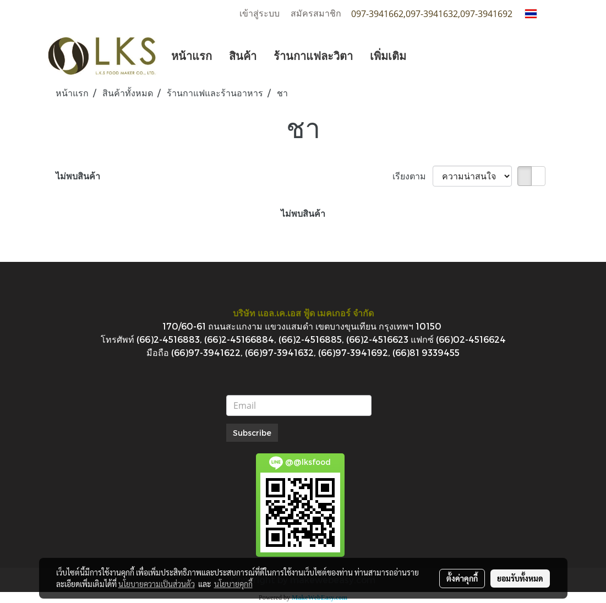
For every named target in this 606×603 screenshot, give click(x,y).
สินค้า (242, 55)
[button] (424, 55)
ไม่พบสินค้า (78, 176)
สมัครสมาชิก (316, 13)
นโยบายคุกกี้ (233, 584)
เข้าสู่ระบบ (259, 13)
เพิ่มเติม (388, 55)
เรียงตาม (412, 176)
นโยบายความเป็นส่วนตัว (156, 584)
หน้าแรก (191, 55)
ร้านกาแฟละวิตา (313, 55)
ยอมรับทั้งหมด (520, 578)
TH (537, 13)
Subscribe (252, 432)
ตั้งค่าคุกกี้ (462, 578)
